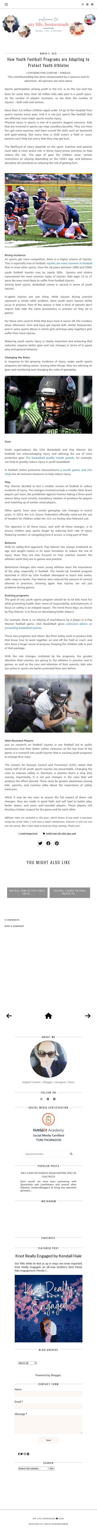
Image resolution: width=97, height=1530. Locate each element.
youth (74, 833)
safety (64, 833)
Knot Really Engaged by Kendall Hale (48, 1255)
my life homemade (44, 1519)
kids (59, 833)
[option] (27, 883)
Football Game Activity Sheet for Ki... (70, 892)
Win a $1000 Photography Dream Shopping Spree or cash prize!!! (48, 1174)
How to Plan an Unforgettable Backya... (27, 892)
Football (49, 833)
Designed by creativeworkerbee (48, 1524)
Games (54, 833)
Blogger (56, 1375)
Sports (69, 833)
